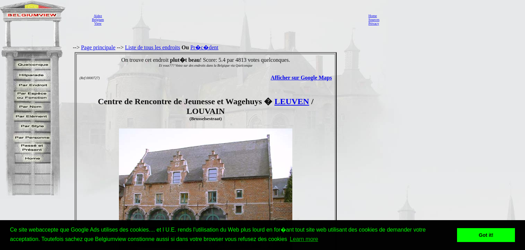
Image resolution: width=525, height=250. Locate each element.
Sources (373, 20)
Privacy (373, 23)
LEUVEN (291, 101)
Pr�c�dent (204, 47)
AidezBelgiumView (98, 19)
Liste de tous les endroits (152, 47)
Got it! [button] (486, 235)
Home (372, 16)
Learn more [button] (304, 239)
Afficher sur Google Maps (301, 78)
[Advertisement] (234, 19)
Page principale (98, 47)
